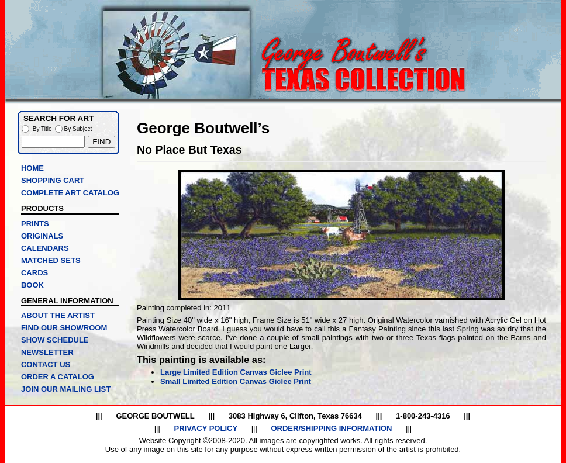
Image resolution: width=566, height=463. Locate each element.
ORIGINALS (42, 235)
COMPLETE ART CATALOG (70, 192)
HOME (32, 168)
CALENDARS (45, 248)
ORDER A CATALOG (57, 376)
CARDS (34, 272)
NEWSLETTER (47, 352)
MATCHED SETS (51, 260)
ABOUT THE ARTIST (58, 315)
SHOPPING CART (52, 180)
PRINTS (35, 223)
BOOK (32, 285)
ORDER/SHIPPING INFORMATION (331, 428)
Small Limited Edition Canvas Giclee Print (235, 381)
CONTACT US (45, 364)
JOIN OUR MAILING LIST (66, 389)
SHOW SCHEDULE (55, 340)
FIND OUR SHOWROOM (64, 327)
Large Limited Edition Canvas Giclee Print (236, 372)
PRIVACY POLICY (205, 428)
